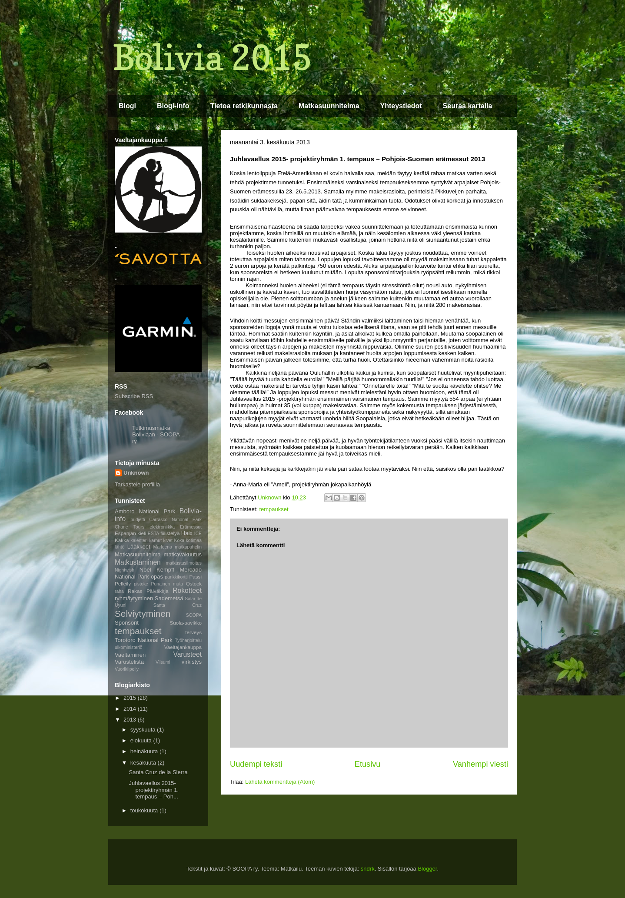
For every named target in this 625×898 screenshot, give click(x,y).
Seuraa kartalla (467, 106)
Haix (187, 533)
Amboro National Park (145, 511)
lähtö (120, 547)
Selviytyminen (142, 614)
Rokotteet (187, 590)
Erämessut (191, 527)
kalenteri (138, 540)
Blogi (127, 106)
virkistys (192, 662)
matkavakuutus (183, 554)
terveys (193, 632)
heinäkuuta (145, 751)
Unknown (136, 472)
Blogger (427, 868)
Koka (179, 540)
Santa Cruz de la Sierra (158, 772)
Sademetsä (169, 598)
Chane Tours (129, 527)
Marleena (162, 547)
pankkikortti (176, 577)
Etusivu (368, 764)
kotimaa (194, 540)
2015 (130, 698)
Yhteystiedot (401, 106)
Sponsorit (127, 622)
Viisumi (163, 662)
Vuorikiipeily (127, 669)
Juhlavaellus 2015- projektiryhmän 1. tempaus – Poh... (154, 790)
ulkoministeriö (129, 647)
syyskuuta (143, 729)
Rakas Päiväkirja (148, 591)
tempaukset (273, 509)
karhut (155, 540)
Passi (195, 576)
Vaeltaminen (130, 655)
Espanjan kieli (130, 533)
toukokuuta (145, 810)
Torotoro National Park (144, 640)
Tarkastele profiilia (137, 484)
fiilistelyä (170, 533)
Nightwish (124, 570)
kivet (168, 540)
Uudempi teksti (256, 764)
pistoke (141, 584)
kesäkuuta (144, 762)
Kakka (122, 540)
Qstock (194, 583)
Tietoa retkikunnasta (244, 106)
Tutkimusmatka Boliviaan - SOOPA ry (156, 434)
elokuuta (141, 740)
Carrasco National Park (175, 519)
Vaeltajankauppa (183, 647)
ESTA (153, 533)
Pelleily (123, 583)
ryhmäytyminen (134, 598)
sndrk (368, 868)
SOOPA (194, 615)
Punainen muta (167, 584)
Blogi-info (173, 106)
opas (157, 576)
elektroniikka (162, 527)
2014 (130, 708)
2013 (130, 719)
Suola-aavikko (186, 622)
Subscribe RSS (134, 396)
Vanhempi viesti (480, 764)
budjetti (137, 519)
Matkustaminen (138, 562)
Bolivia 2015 (212, 57)
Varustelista (129, 662)
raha (119, 591)
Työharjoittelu (188, 640)
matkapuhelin (188, 547)
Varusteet (187, 654)
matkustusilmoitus (184, 563)
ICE (198, 533)
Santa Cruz (177, 605)
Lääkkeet (138, 546)
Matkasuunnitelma (329, 106)
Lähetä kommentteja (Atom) (280, 781)
